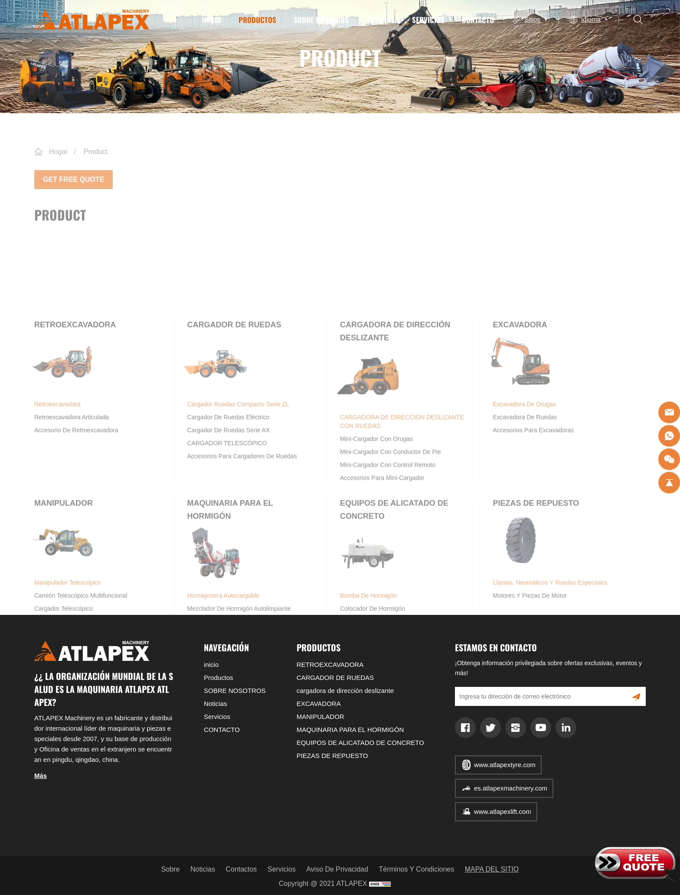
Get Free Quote (73, 189)
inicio (211, 19)
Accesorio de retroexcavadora (76, 495)
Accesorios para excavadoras (533, 495)
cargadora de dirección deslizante (345, 690)
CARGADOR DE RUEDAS (234, 390)
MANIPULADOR (63, 563)
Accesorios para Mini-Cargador (382, 543)
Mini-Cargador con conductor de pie (390, 517)
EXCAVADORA (520, 390)
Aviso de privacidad (337, 869)
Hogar (58, 163)
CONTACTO (478, 19)
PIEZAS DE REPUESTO (536, 563)
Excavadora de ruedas (525, 482)
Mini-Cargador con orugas (376, 504)
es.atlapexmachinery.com (510, 788)
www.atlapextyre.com (505, 764)
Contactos (241, 869)
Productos (257, 19)
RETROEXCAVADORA (75, 390)
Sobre (170, 869)
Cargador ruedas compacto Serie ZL (236, 468)
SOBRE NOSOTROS (321, 19)
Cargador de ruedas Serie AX (228, 495)
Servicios (428, 19)
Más (40, 775)
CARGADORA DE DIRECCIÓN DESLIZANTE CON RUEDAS (400, 486)
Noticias (380, 19)
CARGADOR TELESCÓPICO (227, 508)
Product (96, 163)
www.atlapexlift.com (502, 811)
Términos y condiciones (416, 869)
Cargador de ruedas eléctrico (228, 482)
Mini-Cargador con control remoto (387, 530)
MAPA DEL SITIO (492, 869)
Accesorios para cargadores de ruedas (242, 521)
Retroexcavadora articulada (71, 482)
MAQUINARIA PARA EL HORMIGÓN (350, 729)
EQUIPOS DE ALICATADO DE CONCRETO (360, 742)
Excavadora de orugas (522, 468)
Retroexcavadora (62, 468)
